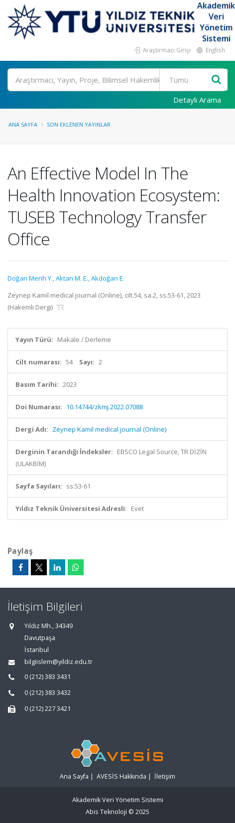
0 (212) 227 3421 (47, 708)
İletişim (164, 776)
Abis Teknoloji (106, 812)
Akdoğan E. (107, 278)
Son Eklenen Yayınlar (79, 124)
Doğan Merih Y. (30, 278)
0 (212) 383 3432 (47, 692)
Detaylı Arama (197, 100)
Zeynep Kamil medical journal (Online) (109, 429)
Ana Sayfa (22, 124)
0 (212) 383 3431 (47, 676)
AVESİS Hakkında (121, 776)
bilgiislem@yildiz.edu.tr (58, 662)
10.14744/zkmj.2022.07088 (104, 406)
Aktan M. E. (72, 278)
